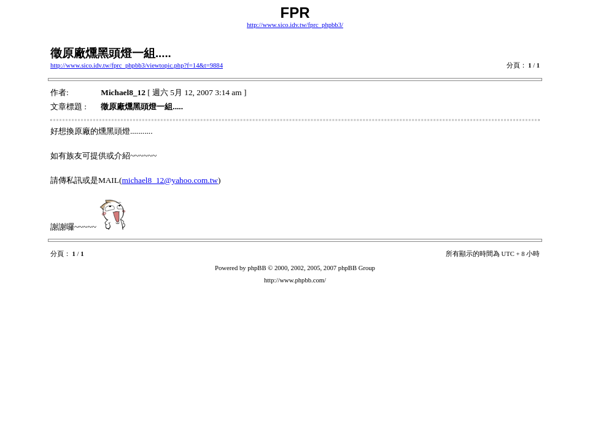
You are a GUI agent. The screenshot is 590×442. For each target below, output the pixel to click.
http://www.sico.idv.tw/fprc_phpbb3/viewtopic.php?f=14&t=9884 (136, 65)
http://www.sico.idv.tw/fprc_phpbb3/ (295, 24)
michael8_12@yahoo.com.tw (170, 180)
